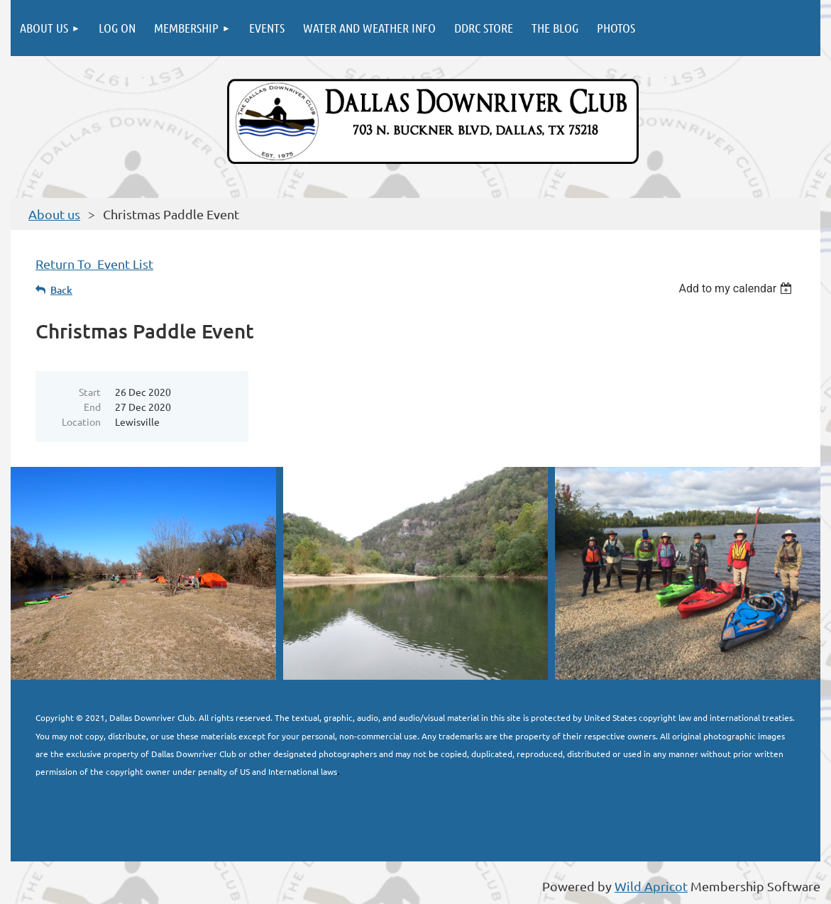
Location (81, 421)
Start (90, 391)
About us (54, 213)
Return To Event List (94, 263)
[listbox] (737, 288)
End (92, 406)
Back (61, 290)
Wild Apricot (651, 885)
